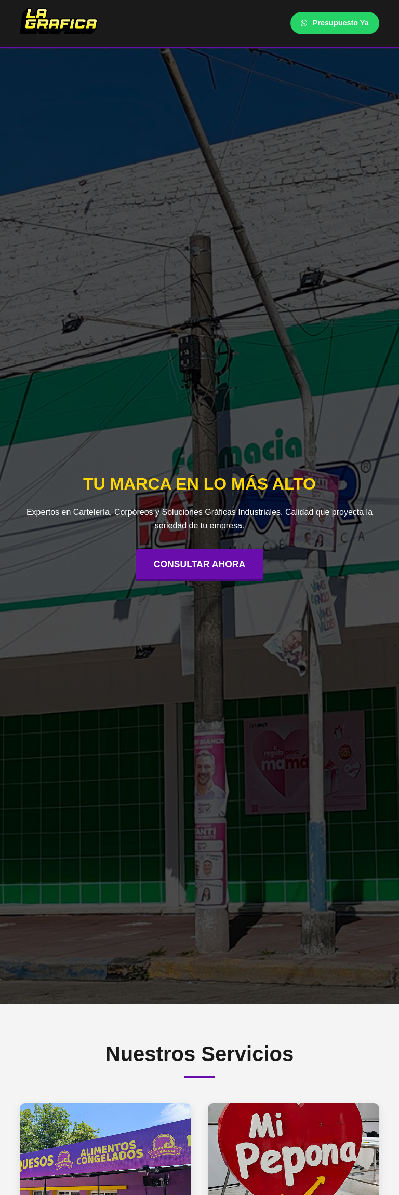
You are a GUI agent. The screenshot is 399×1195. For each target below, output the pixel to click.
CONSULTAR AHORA (200, 564)
